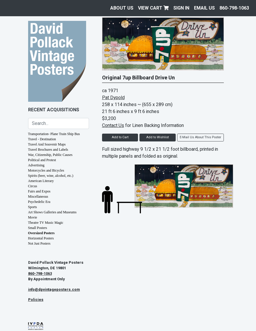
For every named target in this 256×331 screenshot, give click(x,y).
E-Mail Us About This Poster (200, 137)
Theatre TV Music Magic (45, 223)
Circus (32, 186)
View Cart (153, 8)
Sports (32, 207)
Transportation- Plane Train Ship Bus (54, 134)
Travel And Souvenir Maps (47, 144)
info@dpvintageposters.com (54, 289)
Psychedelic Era (39, 202)
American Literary (41, 181)
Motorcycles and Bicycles (46, 170)
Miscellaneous (38, 196)
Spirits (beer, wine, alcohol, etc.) (50, 176)
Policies (35, 299)
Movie (32, 217)
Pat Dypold (113, 97)
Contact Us (113, 125)
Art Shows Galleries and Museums (52, 212)
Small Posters (37, 228)
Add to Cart (120, 137)
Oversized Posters (41, 233)
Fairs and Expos (39, 191)
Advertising (36, 165)
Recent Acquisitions (53, 109)
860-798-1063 (234, 8)
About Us (121, 8)
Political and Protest (42, 160)
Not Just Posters (39, 243)
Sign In (181, 8)
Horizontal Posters (41, 238)
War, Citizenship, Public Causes (50, 155)
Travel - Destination (42, 139)
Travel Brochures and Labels (48, 150)
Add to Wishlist (157, 137)
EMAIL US (204, 8)
